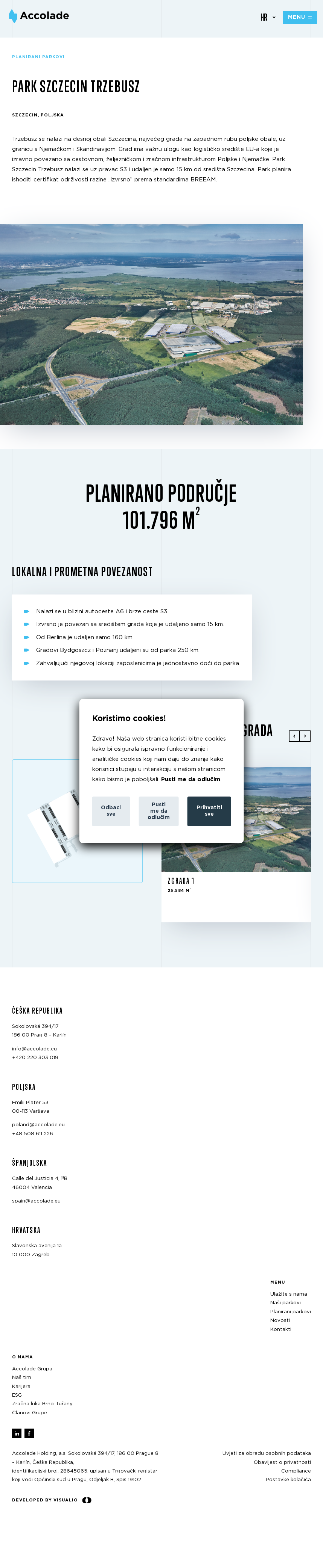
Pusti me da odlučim (190, 779)
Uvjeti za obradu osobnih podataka (266, 1453)
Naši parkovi (285, 1303)
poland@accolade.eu (38, 1125)
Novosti (280, 1320)
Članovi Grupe (29, 1413)
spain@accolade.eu (36, 1201)
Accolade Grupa (32, 1369)
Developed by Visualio (51, 1500)
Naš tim (21, 1377)
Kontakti (280, 1329)
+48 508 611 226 (32, 1134)
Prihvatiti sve (209, 811)
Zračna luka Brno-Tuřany (42, 1404)
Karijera (21, 1386)
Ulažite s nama (288, 1294)
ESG (17, 1395)
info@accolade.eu (34, 1049)
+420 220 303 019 (35, 1057)
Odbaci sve (111, 811)
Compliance (296, 1471)
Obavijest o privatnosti (282, 1462)
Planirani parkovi (290, 1312)
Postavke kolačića (288, 1479)
